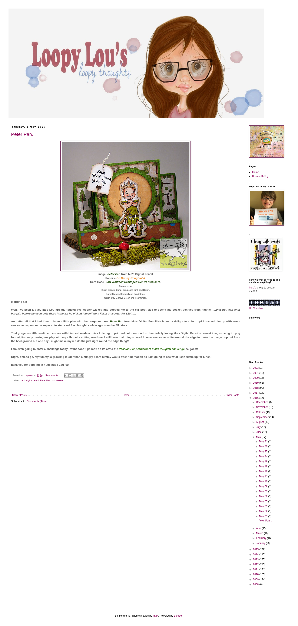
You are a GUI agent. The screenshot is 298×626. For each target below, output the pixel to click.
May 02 (263, 511)
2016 (256, 397)
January (261, 543)
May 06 (263, 496)
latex (155, 615)
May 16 (263, 471)
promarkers (57, 380)
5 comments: (52, 375)
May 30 (263, 446)
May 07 (263, 491)
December (262, 402)
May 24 (263, 456)
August (260, 422)
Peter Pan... (23, 134)
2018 (256, 387)
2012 (256, 564)
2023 (256, 367)
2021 (256, 372)
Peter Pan (45, 380)
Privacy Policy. (260, 176)
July (258, 427)
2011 (256, 569)
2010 (256, 574)
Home (126, 395)
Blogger (178, 615)
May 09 (263, 486)
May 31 (263, 441)
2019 (256, 382)
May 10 (263, 481)
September (262, 417)
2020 (256, 377)
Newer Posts (19, 395)
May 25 (263, 451)
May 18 (263, 466)
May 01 (263, 516)
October (261, 412)
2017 (256, 392)
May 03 (263, 506)
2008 (256, 584)
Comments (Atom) (37, 401)
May (259, 437)
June (259, 432)
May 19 (263, 461)
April (259, 528)
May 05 (263, 501)
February (261, 538)
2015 (256, 549)
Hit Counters (256, 308)
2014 (256, 554)
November (262, 407)
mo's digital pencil (30, 380)
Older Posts (232, 395)
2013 (256, 559)
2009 (256, 579)
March (260, 533)
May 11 (263, 476)
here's (252, 287)
